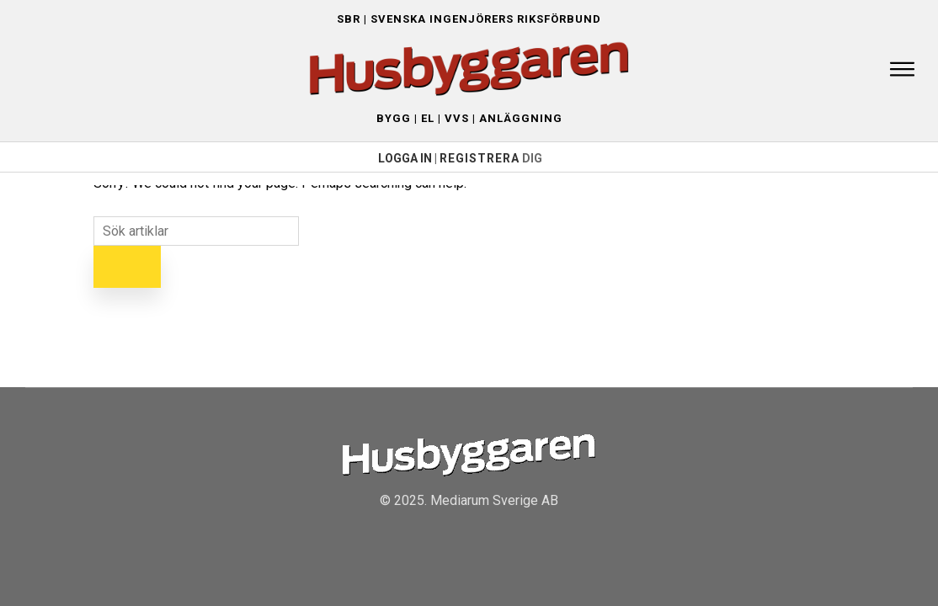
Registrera (480, 158)
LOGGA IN (405, 158)
